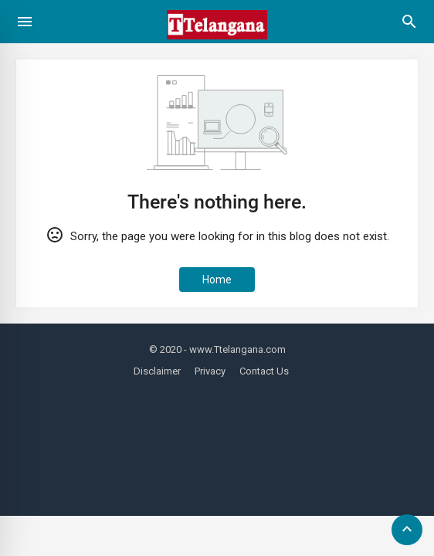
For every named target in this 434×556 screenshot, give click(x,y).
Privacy (210, 371)
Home (217, 279)
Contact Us (264, 371)
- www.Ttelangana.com (235, 349)
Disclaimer (157, 371)
